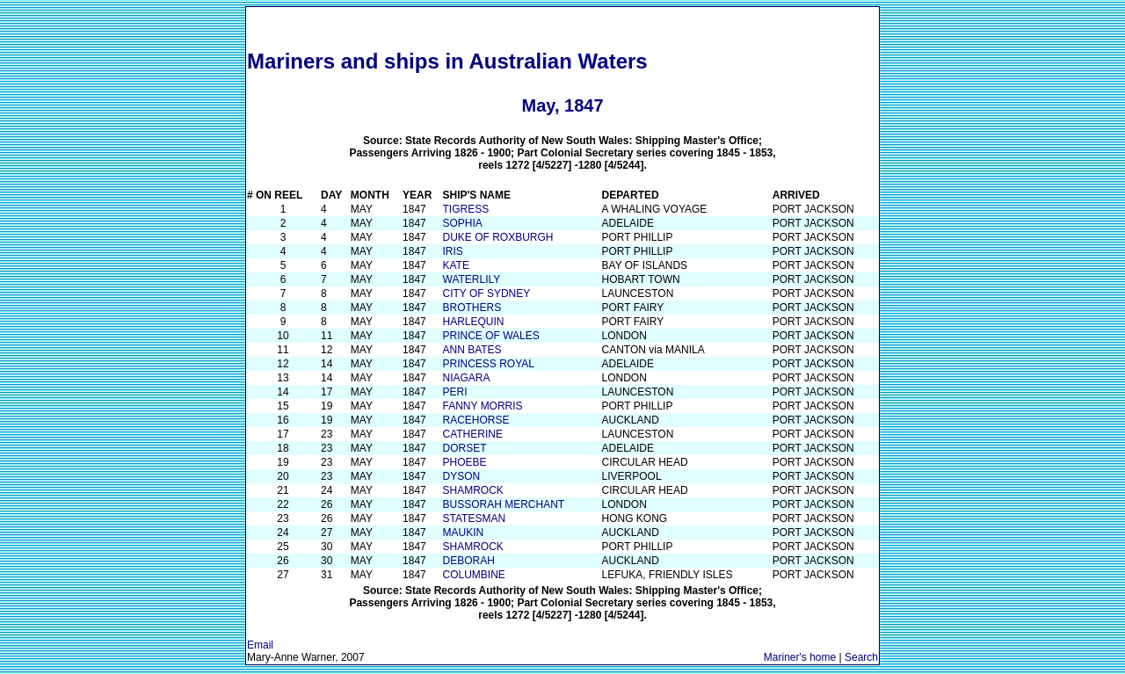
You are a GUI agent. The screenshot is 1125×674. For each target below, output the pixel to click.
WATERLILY (472, 279)
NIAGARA (466, 378)
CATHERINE (473, 434)
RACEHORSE (476, 420)
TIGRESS (466, 209)
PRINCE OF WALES (491, 336)
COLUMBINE (474, 575)
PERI (455, 392)
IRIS (453, 251)
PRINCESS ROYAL (488, 364)
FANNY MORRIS (483, 406)
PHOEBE (465, 462)
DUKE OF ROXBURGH (498, 237)
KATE (456, 265)
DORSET (465, 448)
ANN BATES (472, 350)
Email (260, 645)
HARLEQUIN (473, 321)
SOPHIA (463, 223)
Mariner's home (800, 657)
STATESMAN (474, 518)
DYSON (462, 476)
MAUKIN (463, 532)
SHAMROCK (473, 490)
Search (861, 657)
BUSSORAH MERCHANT (504, 504)
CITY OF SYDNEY (487, 293)
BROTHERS (472, 307)
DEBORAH (469, 560)
